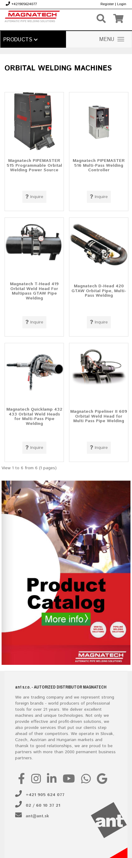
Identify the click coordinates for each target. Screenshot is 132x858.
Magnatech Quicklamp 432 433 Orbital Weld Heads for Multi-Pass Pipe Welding (34, 417)
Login (121, 4)
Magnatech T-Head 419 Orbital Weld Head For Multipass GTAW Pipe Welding (34, 291)
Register (107, 4)
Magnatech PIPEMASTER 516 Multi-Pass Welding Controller (99, 165)
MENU (111, 39)
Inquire (34, 197)
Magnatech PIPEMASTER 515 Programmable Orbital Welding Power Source (34, 165)
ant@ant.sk (37, 816)
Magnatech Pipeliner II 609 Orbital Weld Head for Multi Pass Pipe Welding (98, 416)
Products (20, 40)
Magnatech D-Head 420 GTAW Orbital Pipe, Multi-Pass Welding (98, 291)
